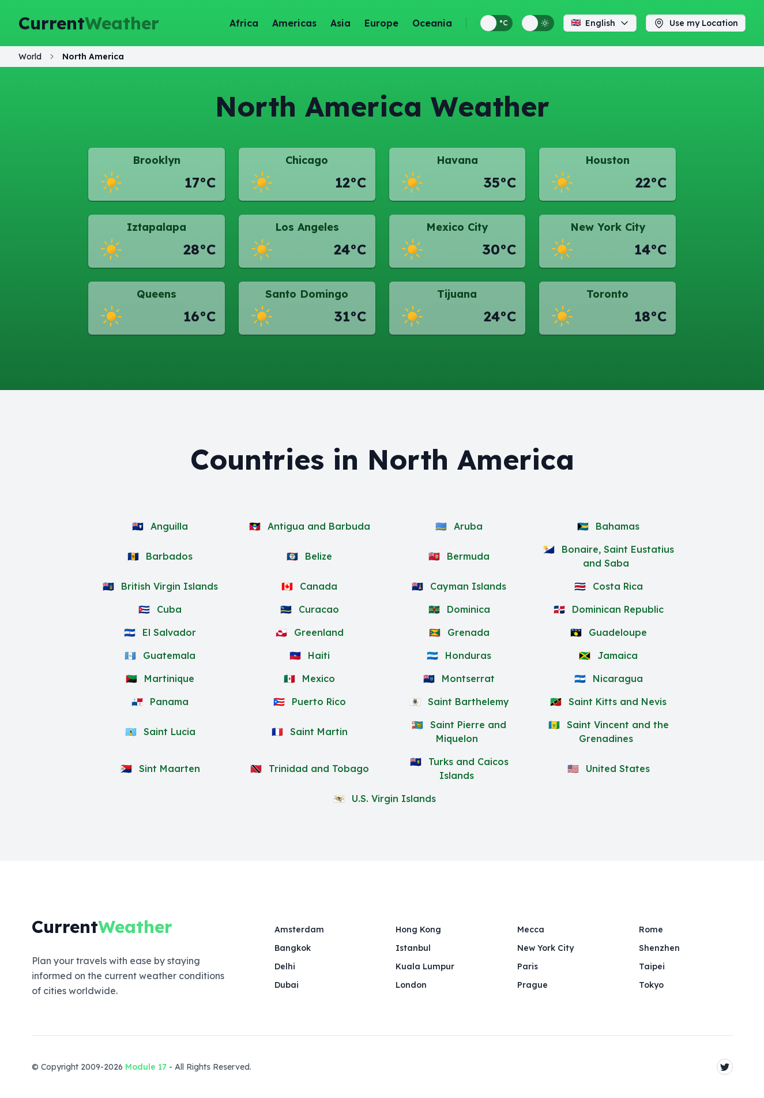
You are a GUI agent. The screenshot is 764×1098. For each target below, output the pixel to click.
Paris (527, 966)
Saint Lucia (169, 731)
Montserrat (468, 678)
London (411, 985)
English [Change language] (600, 23)
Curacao (319, 609)
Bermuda (468, 556)
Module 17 (146, 1067)
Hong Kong (418, 929)
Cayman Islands (468, 586)
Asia (340, 23)
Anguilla (169, 526)
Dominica (468, 609)
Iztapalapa (156, 227)
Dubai (286, 985)
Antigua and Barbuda (319, 526)
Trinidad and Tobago (319, 768)
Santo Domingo (306, 294)
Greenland (319, 632)
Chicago (306, 160)
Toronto (607, 294)
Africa (243, 23)
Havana (457, 160)
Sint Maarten (169, 768)
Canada (318, 586)
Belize (318, 556)
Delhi (284, 966)
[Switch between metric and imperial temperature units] (496, 23)
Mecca (530, 929)
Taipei (652, 966)
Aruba (468, 526)
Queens (156, 294)
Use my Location (695, 23)
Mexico (318, 678)
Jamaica (617, 655)
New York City (607, 227)
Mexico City (457, 227)
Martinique (169, 678)
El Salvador (169, 632)
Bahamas (617, 526)
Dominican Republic (618, 609)
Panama (169, 701)
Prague (532, 985)
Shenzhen (659, 948)
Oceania (432, 23)
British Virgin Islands (169, 586)
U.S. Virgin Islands (394, 798)
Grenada (468, 632)
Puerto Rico (319, 701)
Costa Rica (618, 586)
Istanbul (413, 948)
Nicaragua (618, 678)
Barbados (169, 556)
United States (618, 768)
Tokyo (651, 985)
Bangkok (292, 948)
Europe (381, 23)
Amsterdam (299, 929)
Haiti (319, 655)
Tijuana (457, 294)
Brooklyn (156, 160)
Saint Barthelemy (468, 701)
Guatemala (169, 655)
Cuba (169, 609)
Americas (294, 23)
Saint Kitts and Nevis (618, 701)
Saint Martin (319, 731)
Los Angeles (307, 227)
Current (88, 23)
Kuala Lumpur (425, 966)
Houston (607, 160)
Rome (651, 929)
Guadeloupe (618, 632)
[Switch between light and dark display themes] (538, 23)
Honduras (468, 655)
